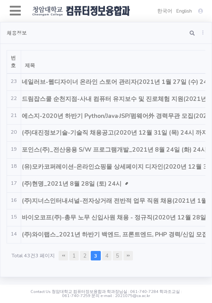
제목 (30, 65)
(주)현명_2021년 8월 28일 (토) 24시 (72, 184)
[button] (203, 32)
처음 (63, 255)
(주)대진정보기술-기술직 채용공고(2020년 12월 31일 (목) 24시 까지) (116, 133)
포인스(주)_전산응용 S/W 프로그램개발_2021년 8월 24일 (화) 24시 (115, 150)
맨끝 (128, 255)
